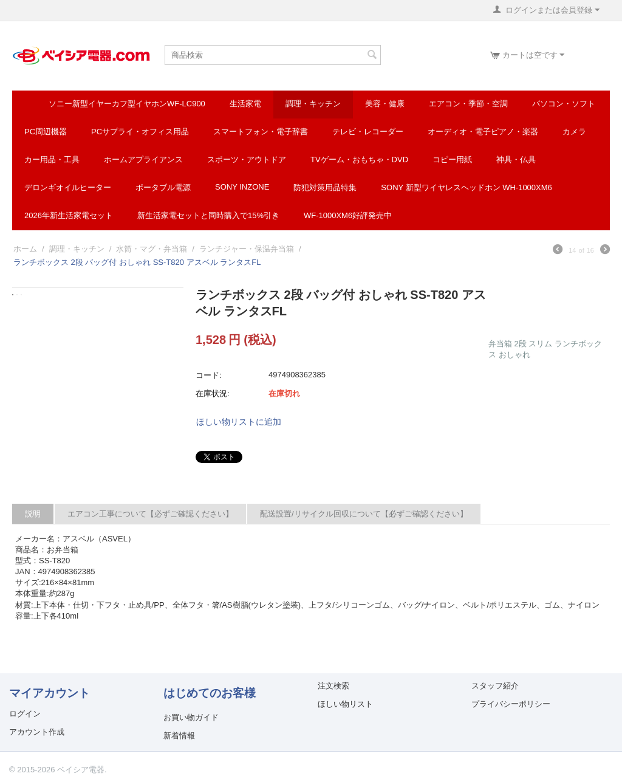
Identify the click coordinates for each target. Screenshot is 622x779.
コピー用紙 (452, 159)
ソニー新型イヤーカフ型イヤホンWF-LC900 (127, 103)
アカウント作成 (36, 731)
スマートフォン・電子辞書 (260, 131)
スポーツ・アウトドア (246, 159)
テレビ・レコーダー (367, 131)
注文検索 (333, 685)
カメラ (574, 131)
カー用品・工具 (52, 159)
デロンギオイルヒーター (67, 187)
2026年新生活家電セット (68, 215)
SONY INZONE (242, 186)
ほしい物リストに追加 (238, 422)
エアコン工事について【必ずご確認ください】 (150, 513)
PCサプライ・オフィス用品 (140, 131)
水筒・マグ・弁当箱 (151, 248)
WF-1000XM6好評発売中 (348, 215)
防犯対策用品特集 (325, 187)
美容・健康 (385, 103)
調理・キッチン (313, 103)
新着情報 (179, 735)
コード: (209, 375)
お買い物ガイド (191, 717)
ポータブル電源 (163, 187)
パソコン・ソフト (563, 103)
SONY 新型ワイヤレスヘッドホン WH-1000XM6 (466, 187)
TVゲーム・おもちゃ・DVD (359, 159)
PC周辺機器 (45, 131)
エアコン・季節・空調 (468, 103)
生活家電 (245, 103)
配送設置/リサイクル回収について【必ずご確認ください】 (364, 513)
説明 (33, 513)
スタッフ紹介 (495, 685)
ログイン (25, 713)
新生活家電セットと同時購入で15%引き (208, 215)
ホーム (25, 248)
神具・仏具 (516, 159)
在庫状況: (213, 393)
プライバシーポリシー (510, 704)
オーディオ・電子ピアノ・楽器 (483, 131)
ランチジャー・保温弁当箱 (246, 248)
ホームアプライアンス (143, 159)
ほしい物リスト (345, 704)
